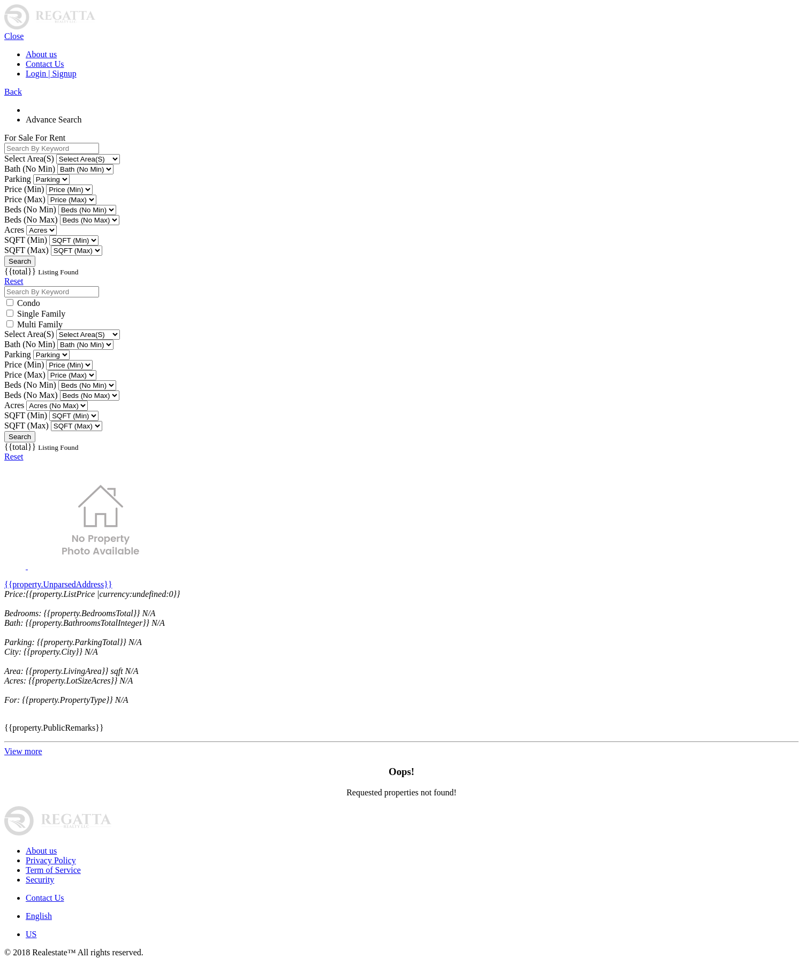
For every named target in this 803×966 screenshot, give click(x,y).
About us (41, 54)
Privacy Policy (51, 860)
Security (40, 879)
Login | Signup (51, 73)
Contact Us (45, 63)
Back (13, 91)
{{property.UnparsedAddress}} (58, 584)
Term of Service (53, 870)
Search (20, 261)
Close (14, 36)
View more (23, 751)
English (39, 916)
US (31, 934)
